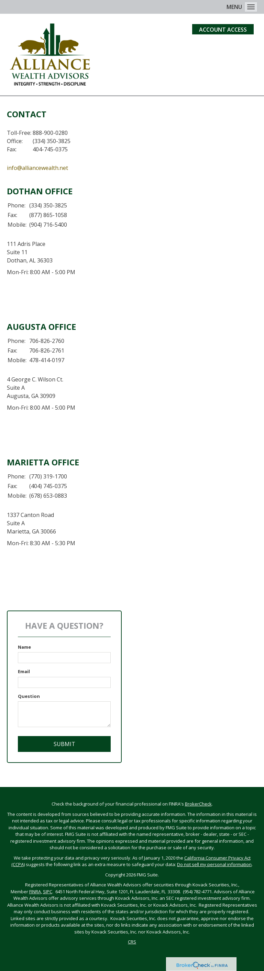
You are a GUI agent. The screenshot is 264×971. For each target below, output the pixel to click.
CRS (132, 942)
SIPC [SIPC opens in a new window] (47, 891)
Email (24, 671)
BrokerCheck (198, 804)
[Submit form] (64, 744)
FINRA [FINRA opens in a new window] (35, 891)
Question (29, 696)
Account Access (223, 29)
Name (24, 647)
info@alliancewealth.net (37, 168)
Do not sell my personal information (214, 864)
